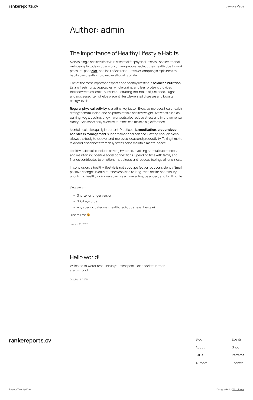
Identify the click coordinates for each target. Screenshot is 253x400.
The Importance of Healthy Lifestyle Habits (124, 53)
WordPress (238, 389)
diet (94, 71)
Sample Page (235, 6)
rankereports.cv (23, 6)
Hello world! (85, 257)
